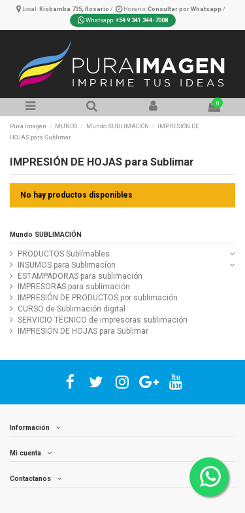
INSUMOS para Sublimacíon (67, 265)
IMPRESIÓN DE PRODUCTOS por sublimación (98, 297)
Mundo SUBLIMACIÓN (46, 234)
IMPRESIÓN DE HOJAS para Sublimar (83, 331)
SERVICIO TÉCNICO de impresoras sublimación (103, 320)
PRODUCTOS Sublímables (64, 253)
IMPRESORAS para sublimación (74, 286)
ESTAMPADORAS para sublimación (80, 276)
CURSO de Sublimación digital (71, 308)
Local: (63, 9)
